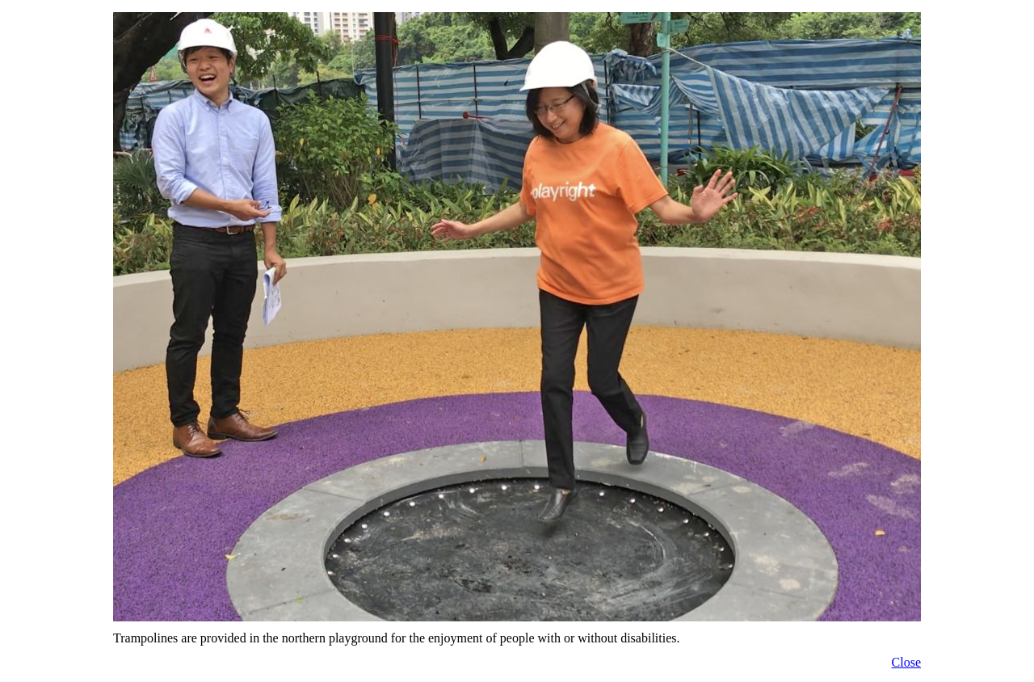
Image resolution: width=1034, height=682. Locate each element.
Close (906, 662)
